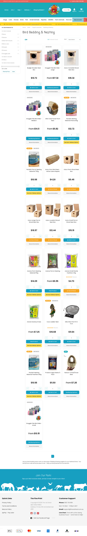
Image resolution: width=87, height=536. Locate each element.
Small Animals (34, 20)
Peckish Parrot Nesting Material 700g (34, 170)
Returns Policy (6, 509)
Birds (22, 20)
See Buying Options (52, 87)
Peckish (11, 47)
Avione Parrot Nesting (52, 271)
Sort (65, 39)
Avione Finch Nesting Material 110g (34, 272)
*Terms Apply (34, 24)
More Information (34, 91)
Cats (10, 20)
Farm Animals (59, 20)
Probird (11, 50)
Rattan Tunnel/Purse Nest (71, 373)
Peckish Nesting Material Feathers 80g (34, 373)
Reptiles (44, 20)
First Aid (68, 20)
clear (13, 71)
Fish (26, 20)
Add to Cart (34, 87)
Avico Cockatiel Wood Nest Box (71, 69)
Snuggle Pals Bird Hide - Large (52, 69)
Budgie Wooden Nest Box (34, 69)
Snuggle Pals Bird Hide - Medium (34, 119)
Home (6, 10)
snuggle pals (11, 53)
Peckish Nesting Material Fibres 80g (71, 119)
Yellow (4, 60)
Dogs (5, 20)
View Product (52, 290)
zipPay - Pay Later (8, 513)
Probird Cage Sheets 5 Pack (52, 373)
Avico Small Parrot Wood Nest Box (71, 221)
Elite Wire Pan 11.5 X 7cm (71, 323)
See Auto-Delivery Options (71, 142)
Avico (11, 34)
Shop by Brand (39, 10)
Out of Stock (52, 189)
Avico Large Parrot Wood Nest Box (34, 221)
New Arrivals (78, 20)
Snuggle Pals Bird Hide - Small (34, 424)
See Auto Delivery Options (53, 294)
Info (13, 10)
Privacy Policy (6, 503)
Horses (16, 20)
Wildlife (50, 20)
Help (20, 10)
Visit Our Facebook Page (40, 518)
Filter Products (7, 27)
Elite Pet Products (11, 40)
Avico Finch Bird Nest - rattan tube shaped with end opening (52, 170)
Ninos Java (11, 44)
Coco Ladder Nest (53, 322)
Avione (11, 37)
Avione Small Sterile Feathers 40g (71, 272)
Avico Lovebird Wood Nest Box (53, 221)
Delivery (27, 10)
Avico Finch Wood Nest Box (71, 170)
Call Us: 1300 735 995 (77, 1)
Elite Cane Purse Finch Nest (52, 119)
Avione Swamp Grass (34, 322)
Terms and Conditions (9, 506)
